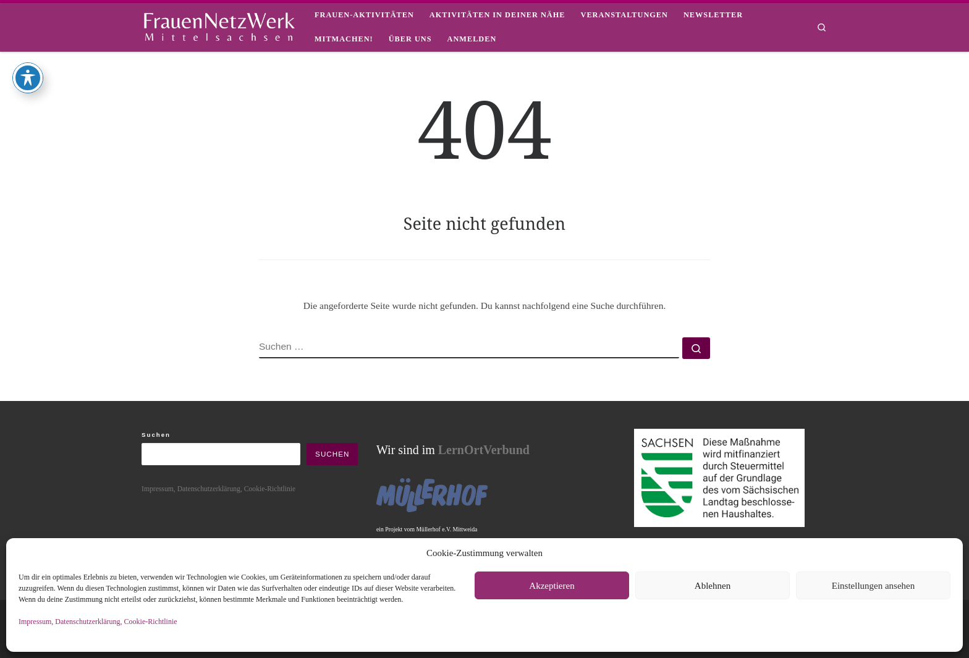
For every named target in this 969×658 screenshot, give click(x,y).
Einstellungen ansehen (873, 586)
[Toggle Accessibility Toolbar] (28, 42)
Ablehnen (712, 586)
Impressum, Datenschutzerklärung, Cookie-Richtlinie (98, 621)
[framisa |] (219, 25)
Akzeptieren (551, 586)
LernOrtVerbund (484, 450)
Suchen (156, 434)
